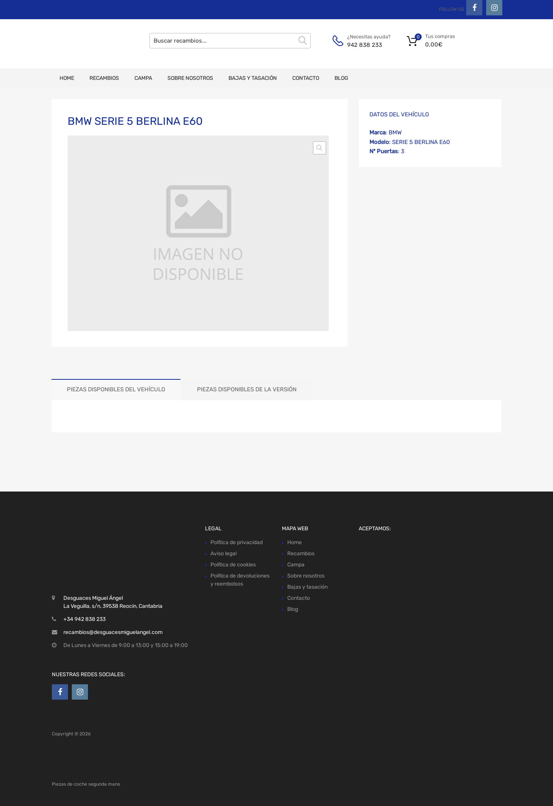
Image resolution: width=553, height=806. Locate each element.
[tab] (115, 389)
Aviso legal (223, 553)
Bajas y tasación (252, 78)
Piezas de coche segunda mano (86, 784)
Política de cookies (233, 564)
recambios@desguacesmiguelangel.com (112, 632)
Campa (143, 78)
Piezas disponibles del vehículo (116, 389)
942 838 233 (364, 44)
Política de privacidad (236, 542)
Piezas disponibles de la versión (246, 389)
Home (67, 78)
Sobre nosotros (190, 78)
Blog (341, 78)
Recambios (104, 78)
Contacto (305, 78)
